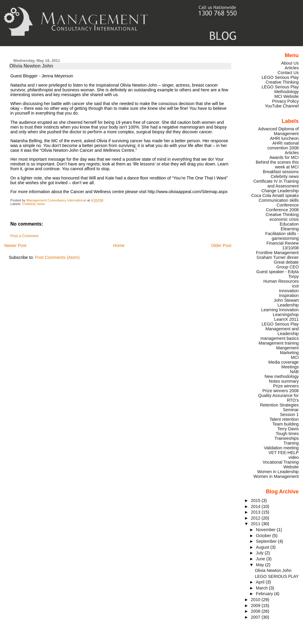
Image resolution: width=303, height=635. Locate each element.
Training (291, 443)
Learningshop (286, 314)
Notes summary (284, 381)
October (264, 535)
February (265, 593)
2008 (256, 611)
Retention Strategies (279, 405)
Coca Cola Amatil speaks (275, 195)
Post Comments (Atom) (57, 257)
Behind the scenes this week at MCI (277, 164)
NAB (294, 371)
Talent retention (284, 419)
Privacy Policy (285, 101)
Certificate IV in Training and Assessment (276, 183)
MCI (295, 357)
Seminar (291, 409)
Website (291, 466)
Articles (292, 67)
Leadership (288, 305)
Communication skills (279, 200)
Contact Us (288, 72)
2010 (256, 599)
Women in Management (276, 476)
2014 (256, 506)
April (261, 582)
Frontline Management (277, 252)
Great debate (286, 262)
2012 (256, 518)
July (260, 552)
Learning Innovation (280, 309)
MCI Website (286, 96)
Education (289, 224)
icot (295, 286)
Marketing (289, 352)
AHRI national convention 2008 (283, 145)
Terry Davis (288, 428)
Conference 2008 (282, 209)
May (260, 564)
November (266, 529)
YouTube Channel (282, 106)
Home (118, 245)
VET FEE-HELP (283, 452)
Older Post (221, 245)
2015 (256, 500)
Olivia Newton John (273, 570)
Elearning (290, 228)
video (293, 457)
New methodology (282, 376)
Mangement (287, 347)
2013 (256, 512)
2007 (256, 617)
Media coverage (283, 362)
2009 (256, 605)
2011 (256, 523)
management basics (279, 338)
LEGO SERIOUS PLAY (277, 576)
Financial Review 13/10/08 (282, 245)
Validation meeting (281, 447)
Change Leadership (280, 190)
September (267, 541)
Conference (288, 205)
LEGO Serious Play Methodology (280, 89)
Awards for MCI (284, 157)
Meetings (290, 367)
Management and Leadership (282, 331)
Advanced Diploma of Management (278, 131)
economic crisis (284, 219)
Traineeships (286, 438)
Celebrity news (33, 204)
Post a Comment (24, 236)
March (262, 588)
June (261, 558)
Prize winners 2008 (280, 390)
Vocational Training (281, 462)
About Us (290, 63)
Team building (285, 424)
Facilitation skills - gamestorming (282, 236)
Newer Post (15, 245)
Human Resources (281, 281)
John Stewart (286, 300)
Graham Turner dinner (278, 257)
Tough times (287, 433)
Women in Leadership (278, 471)
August (263, 547)
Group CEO (288, 267)
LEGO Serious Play (280, 324)
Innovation (289, 290)
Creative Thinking (282, 214)
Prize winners (286, 386)
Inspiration (289, 295)
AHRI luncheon (284, 138)
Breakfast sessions (281, 171)
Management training (279, 343)
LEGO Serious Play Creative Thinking (280, 80)
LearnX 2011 (286, 319)
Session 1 (289, 414)
